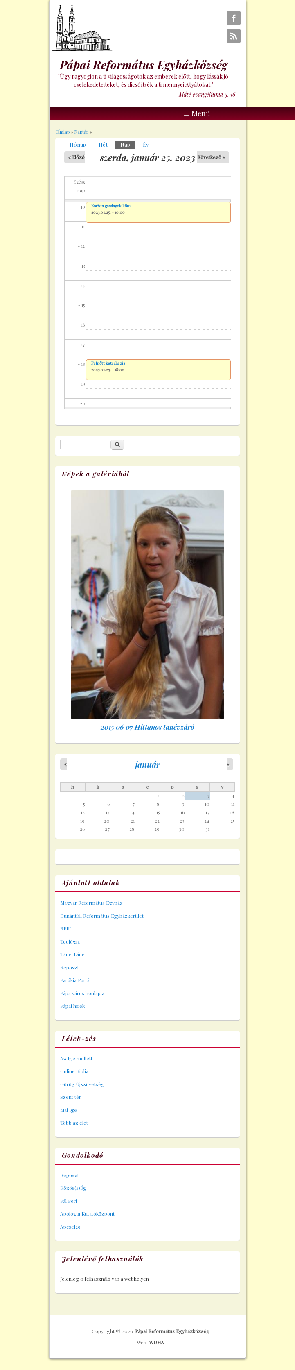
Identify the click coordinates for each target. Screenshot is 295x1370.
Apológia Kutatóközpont (87, 1213)
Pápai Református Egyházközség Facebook (234, 18)
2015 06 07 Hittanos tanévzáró (147, 726)
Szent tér (70, 1096)
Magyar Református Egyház (91, 902)
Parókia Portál (75, 980)
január (147, 764)
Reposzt (69, 967)
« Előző (76, 157)
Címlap (62, 132)
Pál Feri (68, 1201)
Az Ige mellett (76, 1058)
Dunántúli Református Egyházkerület (102, 915)
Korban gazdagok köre (111, 206)
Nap (127, 144)
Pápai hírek (72, 1006)
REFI (65, 928)
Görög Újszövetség (82, 1084)
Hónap (78, 144)
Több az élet (74, 1122)
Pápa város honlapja (82, 993)
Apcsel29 (70, 1226)
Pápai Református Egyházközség (172, 1331)
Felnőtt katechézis (108, 363)
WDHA (156, 1342)
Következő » (211, 157)
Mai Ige (68, 1110)
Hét (103, 144)
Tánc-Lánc (72, 954)
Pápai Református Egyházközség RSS (234, 36)
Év (146, 144)
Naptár (81, 132)
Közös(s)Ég (73, 1187)
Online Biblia (74, 1071)
